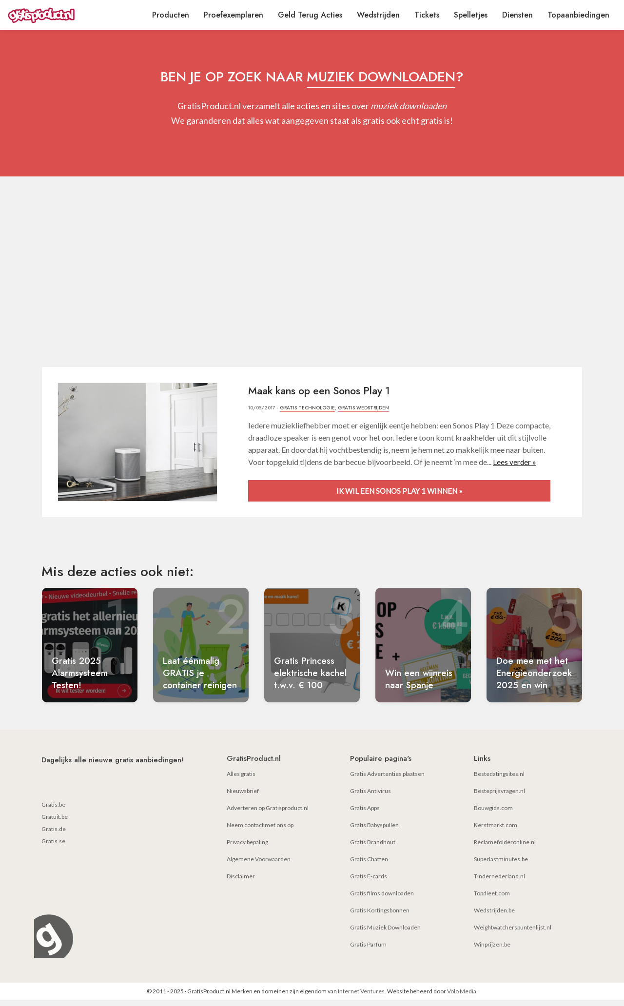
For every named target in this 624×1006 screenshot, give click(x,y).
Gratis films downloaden (382, 899)
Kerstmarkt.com (495, 831)
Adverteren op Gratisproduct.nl (268, 814)
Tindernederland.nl (499, 882)
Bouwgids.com (493, 814)
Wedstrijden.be (494, 916)
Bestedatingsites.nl (499, 780)
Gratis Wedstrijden (365, 407)
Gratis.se (53, 847)
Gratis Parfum (368, 950)
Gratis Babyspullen (374, 831)
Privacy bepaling (247, 848)
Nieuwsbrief (243, 797)
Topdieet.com (492, 899)
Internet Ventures (361, 997)
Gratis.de (53, 835)
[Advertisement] (312, 274)
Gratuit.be (54, 823)
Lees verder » (515, 461)
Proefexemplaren (233, 14)
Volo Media (461, 997)
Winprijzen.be (492, 950)
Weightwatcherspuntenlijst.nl (512, 933)
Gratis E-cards (368, 882)
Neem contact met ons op (260, 831)
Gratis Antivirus (370, 797)
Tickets (426, 14)
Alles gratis (241, 780)
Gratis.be (53, 810)
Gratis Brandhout (372, 848)
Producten (170, 14)
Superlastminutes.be (501, 865)
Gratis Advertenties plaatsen (387, 780)
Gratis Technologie (308, 407)
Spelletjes (471, 14)
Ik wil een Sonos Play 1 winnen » (399, 489)
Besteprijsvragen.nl (499, 797)
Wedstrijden (378, 14)
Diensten (517, 14)
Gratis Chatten (369, 865)
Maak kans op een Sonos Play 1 (325, 390)
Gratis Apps (365, 814)
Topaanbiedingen (578, 14)
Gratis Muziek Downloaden (385, 933)
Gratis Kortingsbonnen (380, 916)
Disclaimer (241, 882)
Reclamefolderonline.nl (505, 848)
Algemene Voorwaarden (259, 865)
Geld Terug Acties (310, 14)
